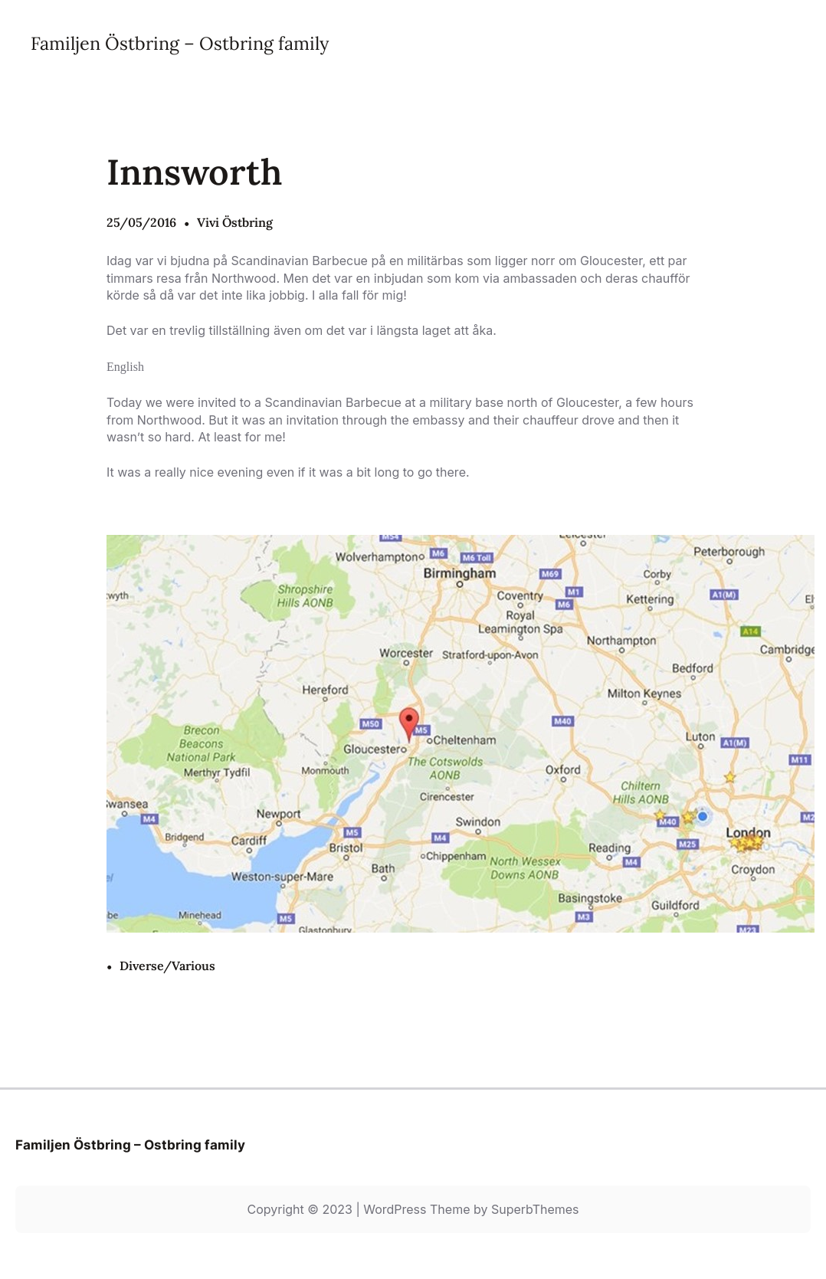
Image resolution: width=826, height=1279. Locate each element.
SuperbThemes (535, 1209)
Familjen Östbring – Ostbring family (180, 42)
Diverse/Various (167, 965)
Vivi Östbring (235, 222)
